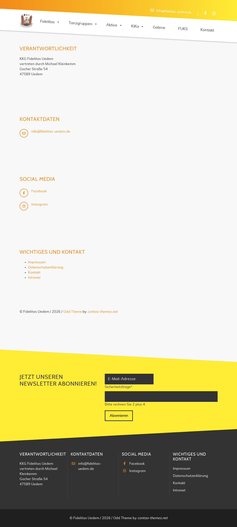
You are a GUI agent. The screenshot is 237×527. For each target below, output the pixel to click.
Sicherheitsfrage (118, 386)
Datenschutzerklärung (45, 267)
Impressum (37, 262)
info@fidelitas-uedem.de (173, 11)
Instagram (39, 204)
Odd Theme (72, 311)
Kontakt (34, 272)
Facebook (39, 191)
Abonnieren (119, 415)
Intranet (34, 277)
